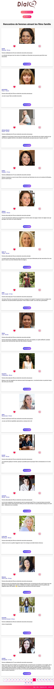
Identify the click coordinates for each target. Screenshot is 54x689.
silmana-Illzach (5, 130)
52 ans (8, 50)
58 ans (7, 497)
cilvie (3, 292)
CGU (37, 687)
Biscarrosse (5, 416)
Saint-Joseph (5, 294)
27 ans (10, 659)
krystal (3, 455)
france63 (4, 617)
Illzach (3, 131)
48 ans (10, 375)
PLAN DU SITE (43, 687)
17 (52, 679)
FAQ (34, 687)
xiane (3, 414)
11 (34, 679)
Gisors (3, 456)
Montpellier (4, 659)
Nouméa (4, 50)
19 (28, 682)
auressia (4, 495)
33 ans (7, 131)
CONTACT (50, 687)
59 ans (8, 212)
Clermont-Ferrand (6, 619)
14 (43, 679)
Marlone (4, 577)
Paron (3, 90)
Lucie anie (4, 536)
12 (37, 679)
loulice (3, 170)
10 (31, 679)
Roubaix (4, 172)
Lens (3, 334)
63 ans (10, 416)
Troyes (3, 253)
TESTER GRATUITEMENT (27, 12)
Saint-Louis (4, 578)
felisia (3, 333)
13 (40, 679)
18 (25, 682)
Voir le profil (27, 64)
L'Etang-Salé (5, 375)
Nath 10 (4, 252)
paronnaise (4, 89)
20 (31, 682)
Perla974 (4, 374)
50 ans (7, 90)
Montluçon (4, 537)
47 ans (8, 172)
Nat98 (3, 49)
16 (49, 679)
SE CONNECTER (27, 16)
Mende (3, 497)
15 (46, 679)
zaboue (3, 211)
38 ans (13, 619)
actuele (3, 658)
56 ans (7, 253)
